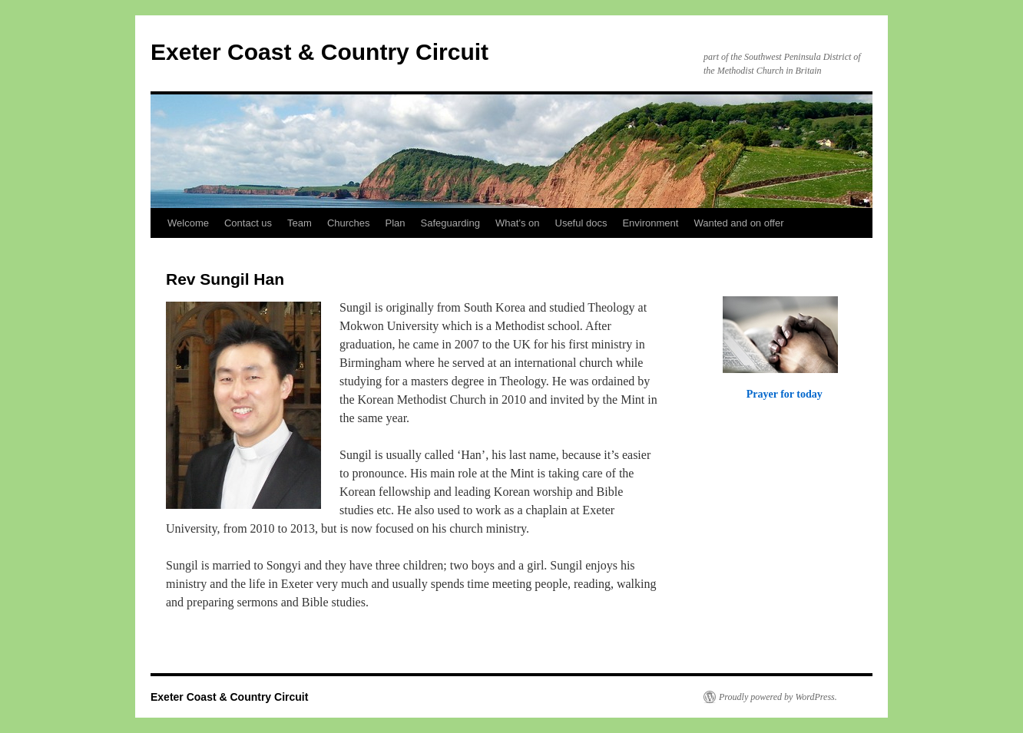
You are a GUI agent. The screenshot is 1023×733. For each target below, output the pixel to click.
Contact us (248, 223)
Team (299, 223)
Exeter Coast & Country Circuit (319, 51)
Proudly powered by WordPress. (778, 697)
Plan (396, 223)
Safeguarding (450, 223)
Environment (650, 223)
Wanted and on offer (738, 223)
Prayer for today (785, 394)
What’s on (517, 223)
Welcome (188, 223)
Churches (348, 223)
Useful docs (581, 223)
